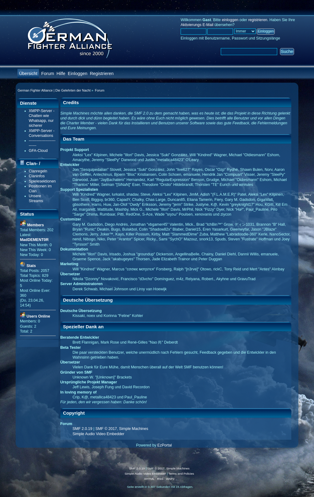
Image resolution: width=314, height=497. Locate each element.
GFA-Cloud (38, 151)
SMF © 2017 (106, 429)
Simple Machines (133, 429)
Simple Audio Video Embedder (98, 434)
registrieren (257, 20)
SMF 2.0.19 (82, 429)
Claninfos (37, 176)
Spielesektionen (42, 181)
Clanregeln (38, 171)
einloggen (230, 20)
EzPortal (164, 445)
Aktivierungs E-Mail (197, 25)
